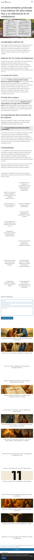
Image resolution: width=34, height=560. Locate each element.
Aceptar (3, 558)
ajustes (31, 555)
